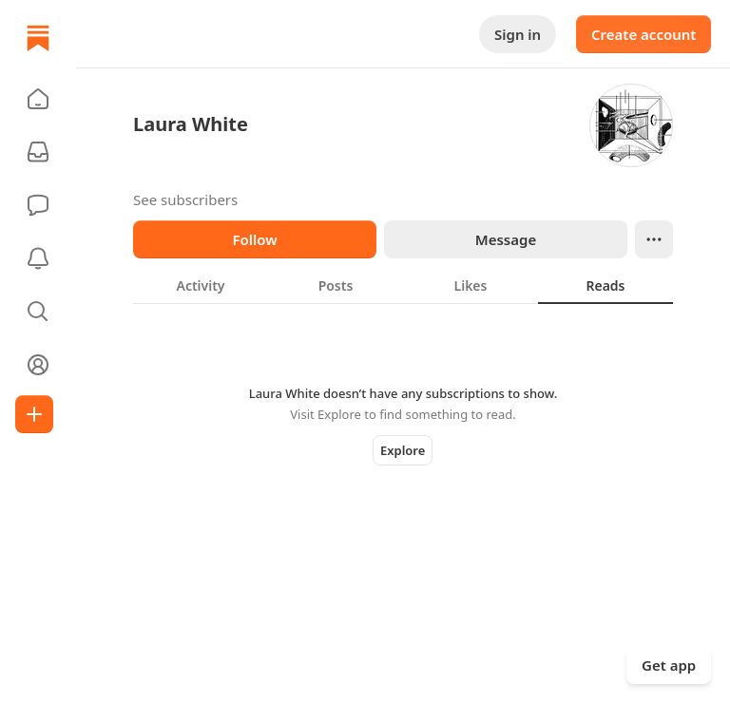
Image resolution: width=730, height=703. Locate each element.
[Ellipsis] (654, 239)
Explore (402, 450)
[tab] (200, 285)
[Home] (38, 38)
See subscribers (185, 199)
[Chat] (38, 205)
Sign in (517, 34)
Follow (254, 239)
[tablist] (403, 285)
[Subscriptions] (38, 152)
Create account (643, 34)
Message (505, 239)
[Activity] (38, 258)
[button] (38, 99)
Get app (669, 665)
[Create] (34, 414)
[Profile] (38, 365)
